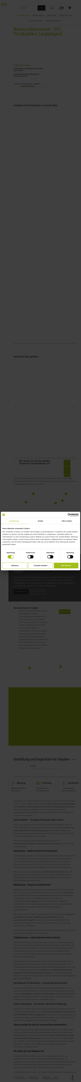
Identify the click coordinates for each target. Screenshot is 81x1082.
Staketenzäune (63, 951)
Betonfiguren (33, 991)
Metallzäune (22, 907)
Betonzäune (57, 864)
